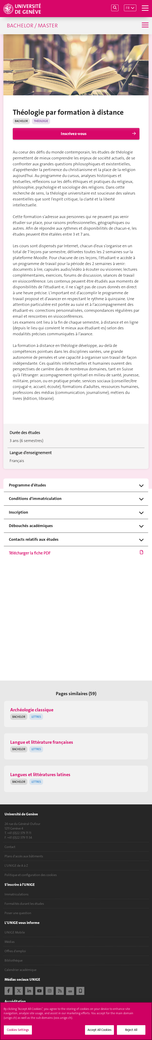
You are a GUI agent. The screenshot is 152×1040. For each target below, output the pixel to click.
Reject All (131, 1030)
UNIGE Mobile (15, 932)
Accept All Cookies (99, 1030)
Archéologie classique (31, 710)
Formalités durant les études (24, 904)
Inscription (18, 512)
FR (128, 7)
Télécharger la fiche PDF (76, 553)
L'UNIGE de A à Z (16, 865)
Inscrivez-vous (73, 133)
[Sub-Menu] (145, 26)
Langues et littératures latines (40, 774)
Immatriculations (16, 894)
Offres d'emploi (15, 951)
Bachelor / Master (32, 25)
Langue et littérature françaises (41, 742)
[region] (76, 1021)
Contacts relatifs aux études (34, 539)
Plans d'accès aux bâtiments (24, 856)
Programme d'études (27, 485)
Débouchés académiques (31, 525)
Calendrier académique (20, 970)
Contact (10, 847)
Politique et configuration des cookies (31, 875)
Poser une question (18, 913)
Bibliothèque (14, 960)
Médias (10, 942)
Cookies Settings (18, 1030)
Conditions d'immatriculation (35, 498)
